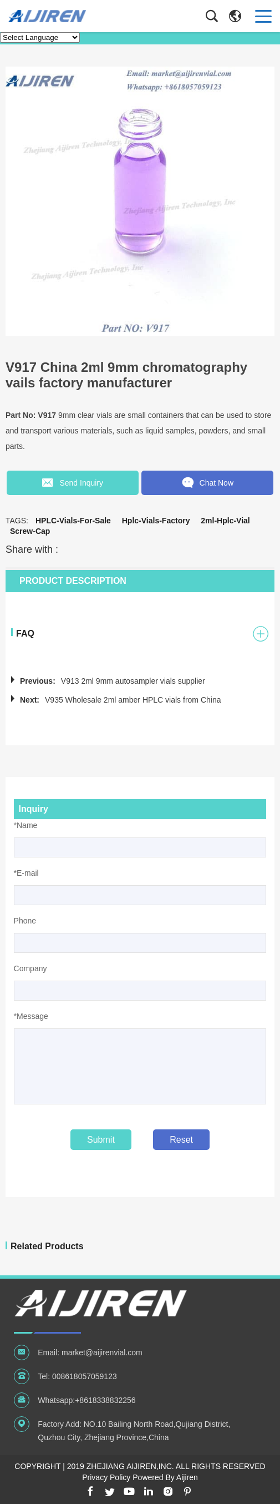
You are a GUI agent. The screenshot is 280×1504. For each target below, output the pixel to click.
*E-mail (26, 871)
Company (30, 967)
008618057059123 (84, 1375)
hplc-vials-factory (156, 519)
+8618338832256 (105, 1399)
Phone (25, 919)
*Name (26, 824)
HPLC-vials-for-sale (73, 519)
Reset (181, 1138)
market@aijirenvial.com (102, 1351)
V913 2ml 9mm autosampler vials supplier (133, 679)
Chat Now (208, 483)
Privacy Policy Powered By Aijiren (140, 1476)
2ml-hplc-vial (225, 519)
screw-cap (30, 530)
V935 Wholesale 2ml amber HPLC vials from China (133, 698)
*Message (31, 1015)
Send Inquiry (72, 483)
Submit (101, 1138)
